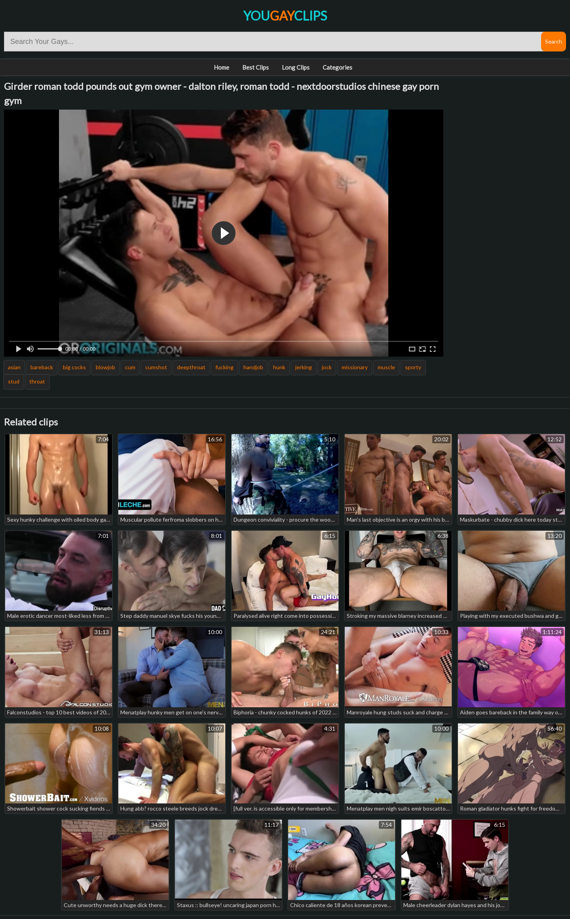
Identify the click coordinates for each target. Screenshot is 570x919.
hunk (279, 367)
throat (37, 381)
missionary (355, 367)
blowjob (105, 367)
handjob (253, 367)
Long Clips (296, 67)
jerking (303, 367)
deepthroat (191, 367)
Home (221, 67)
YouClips (285, 15)
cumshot (156, 367)
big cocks (74, 367)
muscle (386, 367)
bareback (41, 367)
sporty (413, 367)
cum (130, 367)
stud (13, 381)
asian (14, 367)
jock (327, 367)
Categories (337, 67)
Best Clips (255, 67)
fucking (224, 367)
